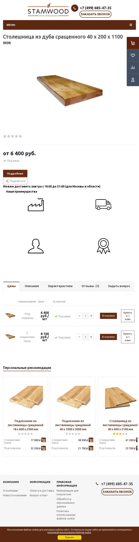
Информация (40, 481)
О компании (10, 490)
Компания (11, 481)
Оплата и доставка (42, 490)
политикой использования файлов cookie (69, 532)
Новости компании (15, 495)
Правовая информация (67, 483)
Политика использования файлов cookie (66, 515)
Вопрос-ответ (39, 495)
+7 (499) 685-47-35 (95, 8)
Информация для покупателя (67, 492)
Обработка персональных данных (66, 502)
